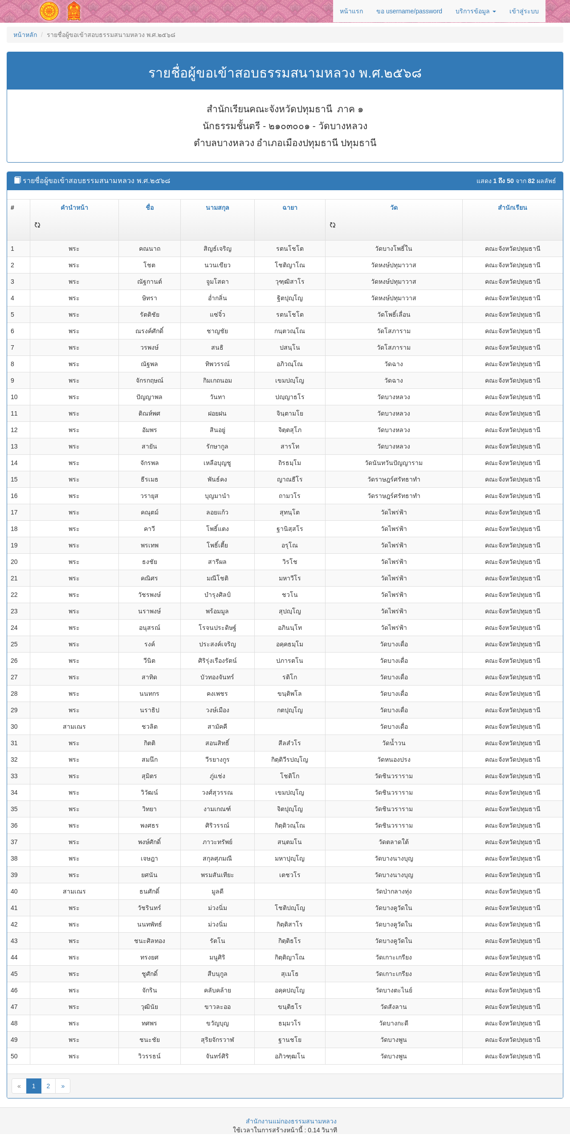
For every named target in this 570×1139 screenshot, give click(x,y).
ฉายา (289, 207)
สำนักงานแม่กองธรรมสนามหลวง (291, 1121)
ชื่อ (150, 207)
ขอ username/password (409, 11)
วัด (394, 207)
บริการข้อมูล (476, 11)
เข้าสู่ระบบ (524, 11)
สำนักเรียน (512, 207)
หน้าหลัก (25, 34)
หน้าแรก (351, 11)
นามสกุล (217, 207)
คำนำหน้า (74, 207)
